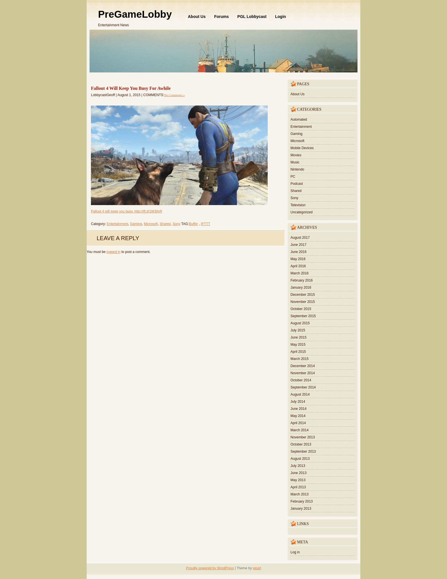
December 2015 (302, 295)
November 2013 (302, 437)
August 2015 (300, 323)
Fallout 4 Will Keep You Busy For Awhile (131, 88)
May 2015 (298, 345)
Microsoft (151, 224)
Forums (221, 16)
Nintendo (297, 169)
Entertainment (117, 224)
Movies (295, 155)
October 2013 (300, 444)
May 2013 (298, 480)
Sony (176, 224)
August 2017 (300, 238)
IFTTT (205, 224)
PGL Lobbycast (252, 16)
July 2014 (297, 402)
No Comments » (174, 95)
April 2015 (298, 352)
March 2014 (299, 430)
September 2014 (303, 387)
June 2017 (298, 245)
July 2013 (297, 466)
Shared (165, 224)
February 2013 (301, 501)
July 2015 (297, 330)
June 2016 (298, 252)
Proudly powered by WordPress (210, 568)
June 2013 (298, 473)
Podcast (296, 184)
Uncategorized (301, 212)
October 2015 (300, 309)
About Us (197, 16)
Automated (298, 120)
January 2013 (300, 509)
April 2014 (298, 423)
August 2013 (300, 459)
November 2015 (302, 302)
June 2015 (298, 337)
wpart (257, 568)
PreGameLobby (135, 14)
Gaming (136, 224)
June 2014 (298, 409)
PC (292, 177)
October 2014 (300, 380)
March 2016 (299, 273)
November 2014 (302, 373)
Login (280, 16)
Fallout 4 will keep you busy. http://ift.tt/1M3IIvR (126, 211)
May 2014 (298, 416)
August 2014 (300, 394)
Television (298, 205)
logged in (114, 252)
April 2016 (298, 266)
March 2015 (299, 359)
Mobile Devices (302, 148)
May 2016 (298, 259)
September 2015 (303, 316)
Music (294, 162)
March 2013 (299, 494)
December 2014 (302, 366)
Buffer (193, 224)
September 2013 (303, 452)
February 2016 (301, 280)
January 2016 (300, 288)
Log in (295, 552)
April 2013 (298, 487)
